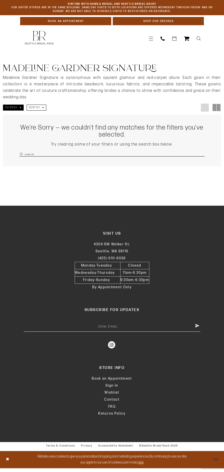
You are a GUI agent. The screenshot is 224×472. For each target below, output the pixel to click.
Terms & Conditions (60, 449)
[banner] (39, 39)
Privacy (86, 449)
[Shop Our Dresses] (158, 22)
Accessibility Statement (115, 449)
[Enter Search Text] (112, 156)
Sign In (112, 389)
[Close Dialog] (8, 463)
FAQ (112, 410)
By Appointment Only (112, 290)
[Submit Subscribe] (197, 329)
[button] (151, 40)
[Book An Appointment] (65, 22)
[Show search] (198, 40)
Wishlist (112, 396)
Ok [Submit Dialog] (215, 463)
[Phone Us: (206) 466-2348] (162, 40)
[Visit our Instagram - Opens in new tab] (112, 348)
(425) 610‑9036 (112, 261)
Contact (111, 403)
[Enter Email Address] (112, 329)
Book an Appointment (112, 382)
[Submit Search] (22, 156)
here (141, 466)
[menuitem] (151, 40)
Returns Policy (112, 417)
